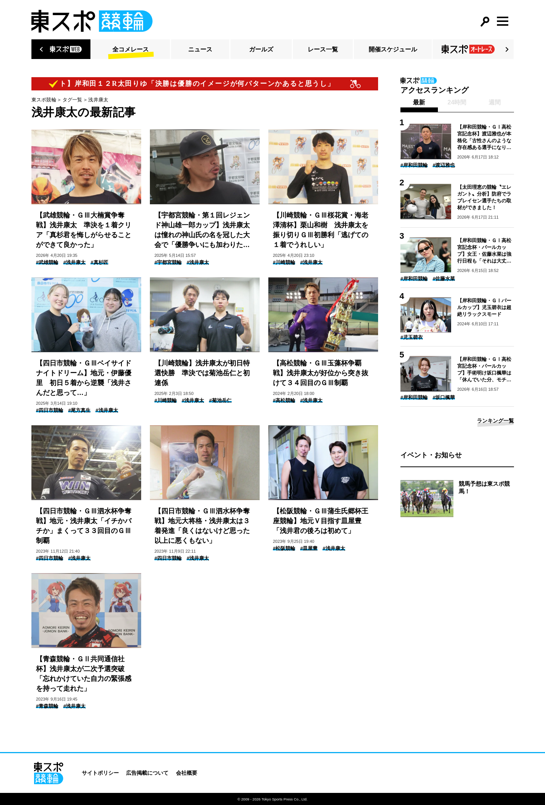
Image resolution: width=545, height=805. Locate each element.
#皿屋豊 (309, 548)
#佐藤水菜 (444, 278)
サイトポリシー (100, 773)
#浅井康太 (74, 262)
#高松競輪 (284, 400)
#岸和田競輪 (414, 165)
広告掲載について (147, 773)
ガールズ (261, 49)
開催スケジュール (393, 49)
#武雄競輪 (47, 262)
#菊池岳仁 (220, 400)
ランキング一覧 (495, 421)
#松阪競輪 (284, 548)
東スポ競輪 (43, 100)
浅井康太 (98, 100)
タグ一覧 (72, 100)
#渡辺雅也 (444, 165)
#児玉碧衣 (411, 337)
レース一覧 (323, 49)
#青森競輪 (47, 706)
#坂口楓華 (444, 397)
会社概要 (186, 773)
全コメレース (130, 49)
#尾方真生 (79, 410)
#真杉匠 (99, 262)
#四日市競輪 (49, 410)
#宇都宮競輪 (168, 262)
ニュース (200, 49)
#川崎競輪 (284, 262)
